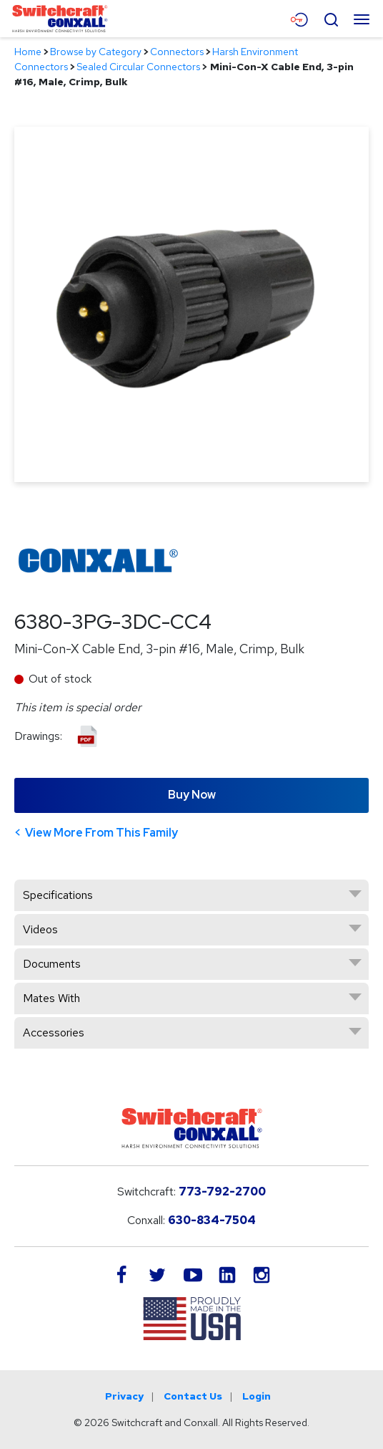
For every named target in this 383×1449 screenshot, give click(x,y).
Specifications (58, 894)
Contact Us (193, 1396)
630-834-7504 (212, 1220)
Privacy (124, 1396)
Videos (40, 929)
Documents (52, 963)
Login (256, 1396)
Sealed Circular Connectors (138, 66)
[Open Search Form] (331, 18)
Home (27, 51)
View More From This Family (101, 832)
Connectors (177, 51)
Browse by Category (95, 51)
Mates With (51, 998)
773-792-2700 (222, 1191)
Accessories (53, 1032)
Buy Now (192, 794)
